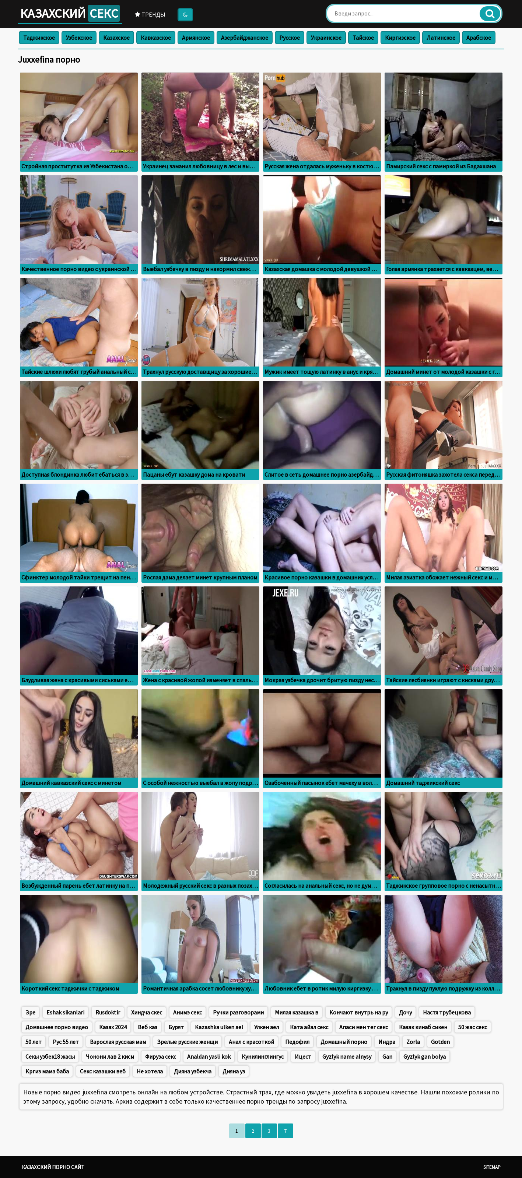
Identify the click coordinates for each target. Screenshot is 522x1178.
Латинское (441, 37)
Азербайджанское (244, 37)
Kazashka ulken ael (219, 1027)
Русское (289, 37)
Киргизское (400, 37)
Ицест (303, 1056)
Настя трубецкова (447, 1012)
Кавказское (156, 37)
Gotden (440, 1041)
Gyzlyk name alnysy (346, 1056)
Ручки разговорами (238, 1012)
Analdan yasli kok (209, 1056)
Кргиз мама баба (47, 1071)
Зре (30, 1012)
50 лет (33, 1041)
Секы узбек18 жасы (50, 1056)
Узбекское (79, 37)
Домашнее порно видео (56, 1027)
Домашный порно (343, 1041)
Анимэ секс (187, 1012)
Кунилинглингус (263, 1056)
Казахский (70, 13)
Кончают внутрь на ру (358, 1012)
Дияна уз (234, 1071)
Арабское (478, 37)
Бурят (176, 1027)
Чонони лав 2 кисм (110, 1056)
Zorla (413, 1041)
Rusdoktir (107, 1012)
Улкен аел (266, 1027)
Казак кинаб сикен (423, 1027)
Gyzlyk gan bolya (424, 1056)
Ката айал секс (309, 1027)
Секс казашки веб (103, 1071)
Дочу (405, 1012)
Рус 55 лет (66, 1041)
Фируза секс (160, 1056)
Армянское (196, 37)
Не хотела (150, 1071)
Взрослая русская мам (118, 1041)
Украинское (326, 37)
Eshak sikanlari (65, 1012)
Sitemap (492, 1167)
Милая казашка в (296, 1012)
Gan (387, 1056)
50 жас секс (472, 1027)
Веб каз (147, 1027)
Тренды (150, 14)
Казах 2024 (113, 1027)
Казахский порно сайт (53, 1167)
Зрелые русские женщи (187, 1041)
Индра (386, 1041)
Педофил (297, 1041)
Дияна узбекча (192, 1071)
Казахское (116, 37)
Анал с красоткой (251, 1041)
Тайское (363, 37)
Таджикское (39, 37)
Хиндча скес (146, 1012)
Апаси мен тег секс (363, 1027)
